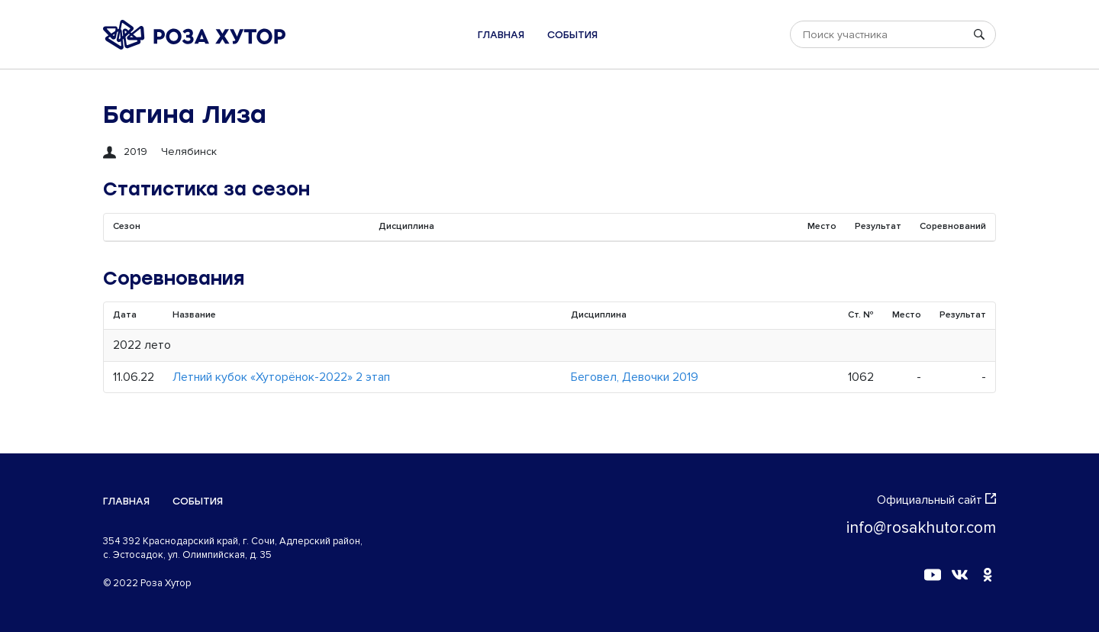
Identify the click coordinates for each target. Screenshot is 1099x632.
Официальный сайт (936, 500)
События (572, 34)
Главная (501, 34)
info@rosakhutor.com (921, 527)
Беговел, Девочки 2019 (634, 377)
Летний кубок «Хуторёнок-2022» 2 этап (281, 377)
